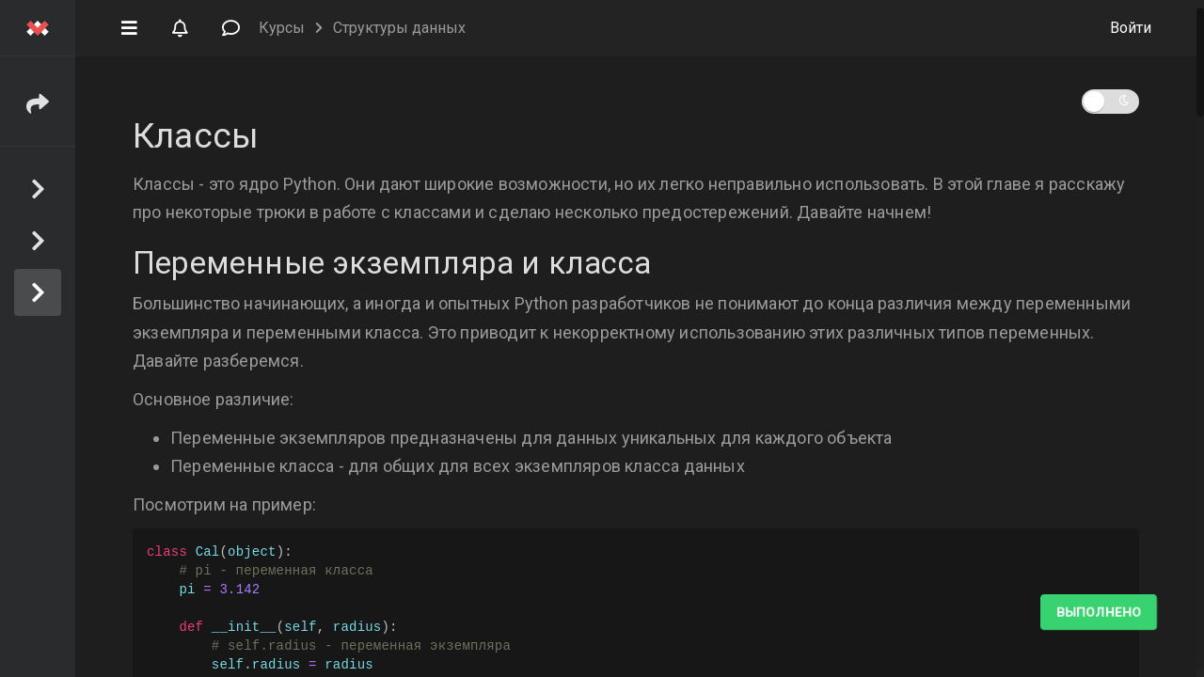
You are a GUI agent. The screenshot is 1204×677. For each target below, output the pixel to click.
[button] (128, 26)
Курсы (282, 28)
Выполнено (1098, 612)
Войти (1130, 28)
